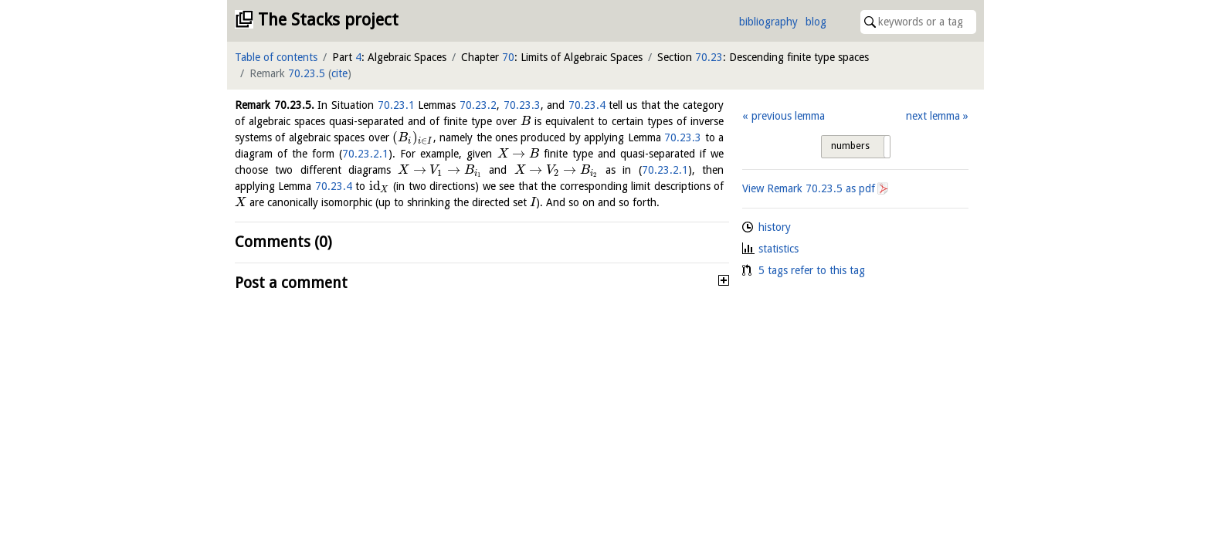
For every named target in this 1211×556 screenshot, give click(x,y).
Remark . (274, 105)
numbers (850, 146)
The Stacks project (328, 19)
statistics (778, 248)
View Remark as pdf (808, 188)
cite (339, 73)
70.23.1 (396, 105)
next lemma (933, 116)
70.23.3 (522, 105)
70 (508, 57)
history (774, 227)
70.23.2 (478, 105)
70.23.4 (587, 105)
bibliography (768, 21)
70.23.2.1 (365, 153)
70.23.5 (306, 73)
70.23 (709, 57)
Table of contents (276, 57)
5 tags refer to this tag (811, 270)
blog (816, 21)
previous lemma (788, 116)
